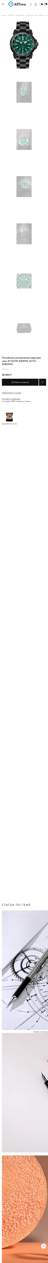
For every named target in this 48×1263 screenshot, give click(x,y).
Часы (4, 15)
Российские (39, 15)
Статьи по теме (16, 905)
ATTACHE (11, 15)
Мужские (30, 15)
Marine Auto (20, 15)
